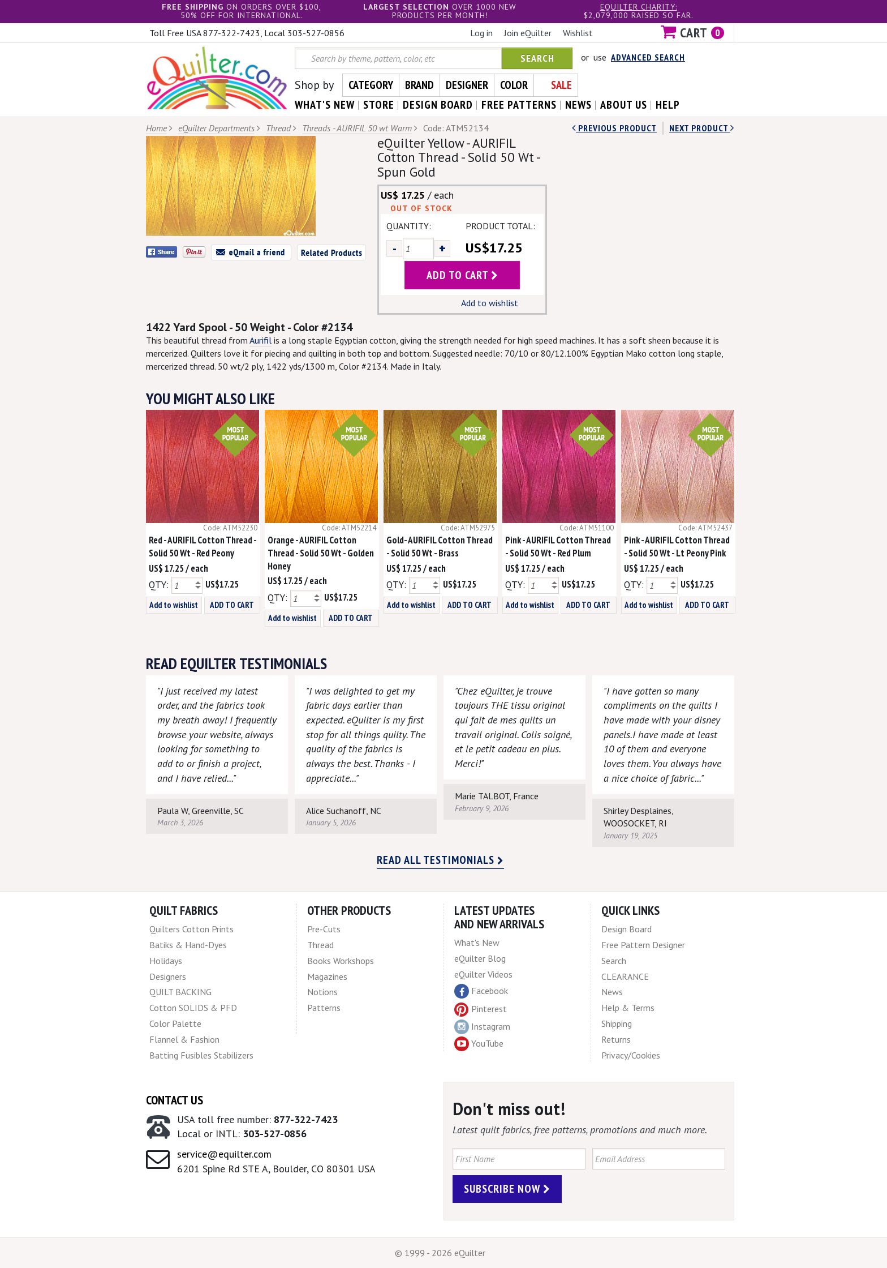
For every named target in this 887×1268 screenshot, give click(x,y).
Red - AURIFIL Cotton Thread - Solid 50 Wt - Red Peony (202, 546)
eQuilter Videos (483, 974)
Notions (322, 991)
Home (156, 128)
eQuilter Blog (480, 958)
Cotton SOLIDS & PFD (193, 1007)
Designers (167, 976)
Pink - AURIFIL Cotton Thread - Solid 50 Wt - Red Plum (558, 546)
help (668, 104)
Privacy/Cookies (630, 1055)
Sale (561, 85)
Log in (481, 32)
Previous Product (614, 128)
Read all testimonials (440, 860)
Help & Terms (628, 1007)
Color (514, 85)
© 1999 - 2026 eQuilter (440, 1252)
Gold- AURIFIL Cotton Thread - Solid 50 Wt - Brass (439, 546)
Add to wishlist (489, 303)
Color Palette (175, 1023)
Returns (616, 1039)
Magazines (327, 976)
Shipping (616, 1023)
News (612, 991)
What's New (477, 942)
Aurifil (260, 340)
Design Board (626, 929)
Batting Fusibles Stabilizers (201, 1055)
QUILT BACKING (180, 991)
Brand (419, 85)
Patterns (324, 1007)
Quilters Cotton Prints (191, 929)
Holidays (165, 960)
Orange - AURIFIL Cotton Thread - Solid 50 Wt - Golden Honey (321, 553)
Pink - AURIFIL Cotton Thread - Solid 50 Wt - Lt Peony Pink (677, 546)
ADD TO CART (232, 604)
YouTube (478, 1043)
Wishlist (578, 32)
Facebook (481, 991)
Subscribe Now (507, 1188)
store (378, 104)
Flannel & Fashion (184, 1039)
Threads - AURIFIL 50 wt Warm (357, 128)
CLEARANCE (625, 976)
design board (438, 104)
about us (623, 104)
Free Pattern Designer (643, 944)
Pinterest (480, 1008)
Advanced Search (648, 57)
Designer (467, 85)
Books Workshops (340, 960)
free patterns (519, 104)
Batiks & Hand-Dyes (188, 944)
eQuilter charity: (638, 7)
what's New (325, 104)
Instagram (482, 1026)
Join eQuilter (528, 32)
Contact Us (174, 1100)
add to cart (462, 275)
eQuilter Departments (216, 128)
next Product (701, 128)
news (578, 104)
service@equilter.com (224, 1153)
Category (370, 85)
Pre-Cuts (324, 929)
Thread (278, 128)
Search (537, 58)
